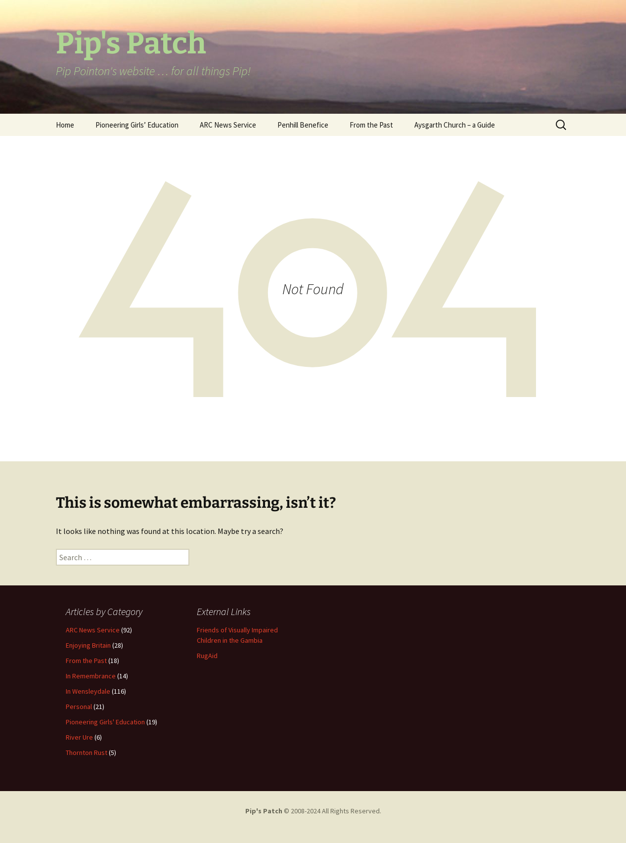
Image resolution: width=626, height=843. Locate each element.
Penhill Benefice (302, 125)
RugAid (207, 655)
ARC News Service (228, 125)
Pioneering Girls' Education (105, 721)
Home (65, 125)
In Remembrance (91, 675)
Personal (79, 706)
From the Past (371, 125)
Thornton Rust (86, 752)
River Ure (79, 737)
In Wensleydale (88, 691)
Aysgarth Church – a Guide (454, 125)
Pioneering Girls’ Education (137, 125)
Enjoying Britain (88, 645)
